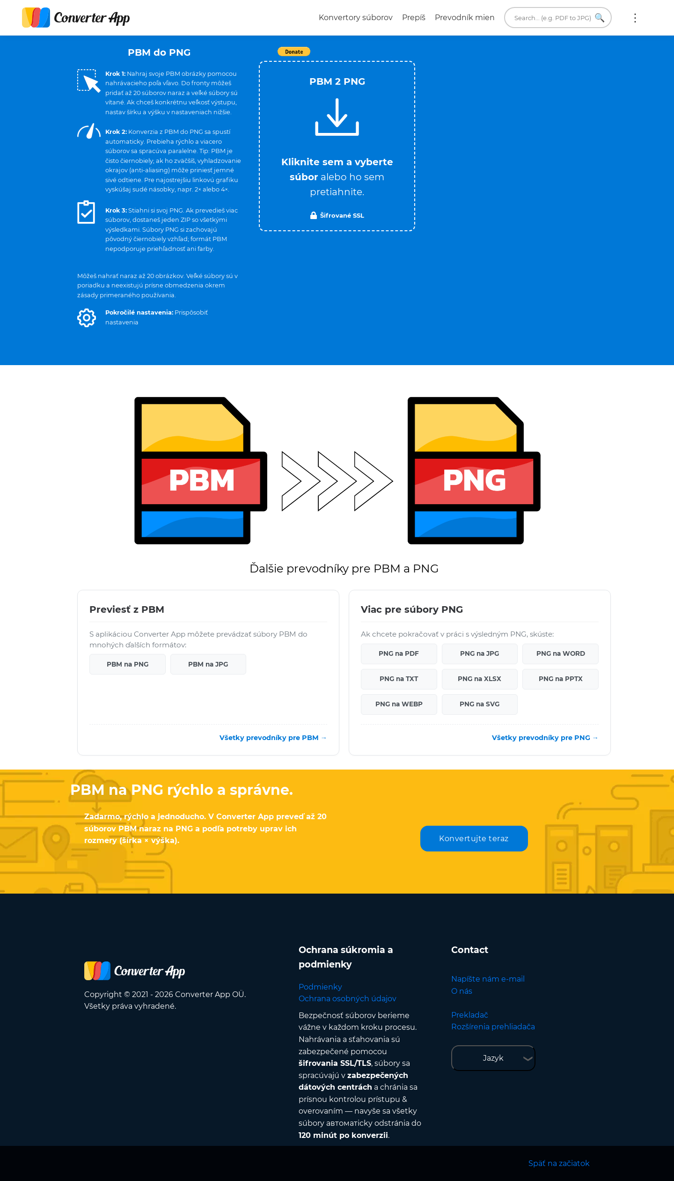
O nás (461, 991)
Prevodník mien (465, 17)
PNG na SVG (479, 704)
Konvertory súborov (356, 17)
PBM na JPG (208, 664)
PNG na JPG (479, 653)
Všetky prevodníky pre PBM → (273, 738)
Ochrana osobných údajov (347, 998)
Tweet (391, 56)
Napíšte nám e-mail (488, 979)
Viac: (635, 17)
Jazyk (493, 1058)
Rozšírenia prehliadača (493, 1026)
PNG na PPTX (561, 678)
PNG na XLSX (479, 678)
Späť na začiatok (559, 1163)
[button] (86, 317)
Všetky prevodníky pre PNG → (545, 738)
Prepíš (413, 17)
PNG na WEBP (399, 704)
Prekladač (469, 1015)
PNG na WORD (560, 653)
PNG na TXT (399, 678)
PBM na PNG (127, 664)
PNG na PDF (399, 653)
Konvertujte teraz (474, 838)
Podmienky (320, 987)
